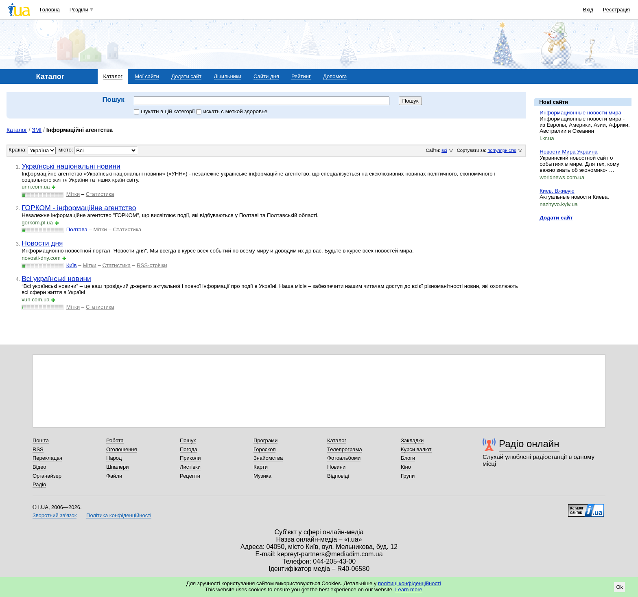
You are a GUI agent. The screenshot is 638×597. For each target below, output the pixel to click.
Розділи (79, 10)
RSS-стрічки (152, 265)
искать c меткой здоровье (231, 111)
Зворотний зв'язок (54, 515)
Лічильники (227, 76)
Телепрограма (344, 449)
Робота (115, 440)
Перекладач (47, 458)
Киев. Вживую (557, 191)
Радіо (39, 484)
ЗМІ (37, 130)
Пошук (188, 440)
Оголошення (121, 449)
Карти (260, 467)
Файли (114, 476)
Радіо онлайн (529, 443)
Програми (265, 440)
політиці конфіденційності (409, 583)
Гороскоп (264, 449)
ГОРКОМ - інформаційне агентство (79, 208)
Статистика (100, 194)
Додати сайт (186, 76)
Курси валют (416, 449)
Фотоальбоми (344, 458)
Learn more (408, 589)
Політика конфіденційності (118, 515)
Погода (188, 449)
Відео (39, 467)
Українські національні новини (71, 166)
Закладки (412, 440)
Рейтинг (301, 76)
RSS (38, 449)
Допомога (335, 76)
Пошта (41, 440)
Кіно (406, 467)
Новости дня (42, 243)
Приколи (190, 458)
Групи (408, 476)
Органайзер (47, 476)
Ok (619, 587)
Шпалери (117, 467)
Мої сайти (147, 76)
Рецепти (190, 476)
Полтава (76, 229)
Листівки (190, 467)
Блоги (408, 458)
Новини (336, 467)
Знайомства (268, 458)
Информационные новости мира (580, 113)
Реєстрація (616, 10)
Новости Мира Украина (568, 152)
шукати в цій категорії (165, 111)
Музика (262, 476)
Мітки (73, 194)
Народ (114, 458)
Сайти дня (266, 76)
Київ (71, 265)
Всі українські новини (56, 278)
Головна (50, 10)
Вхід (588, 10)
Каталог (112, 76)
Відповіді (338, 476)
